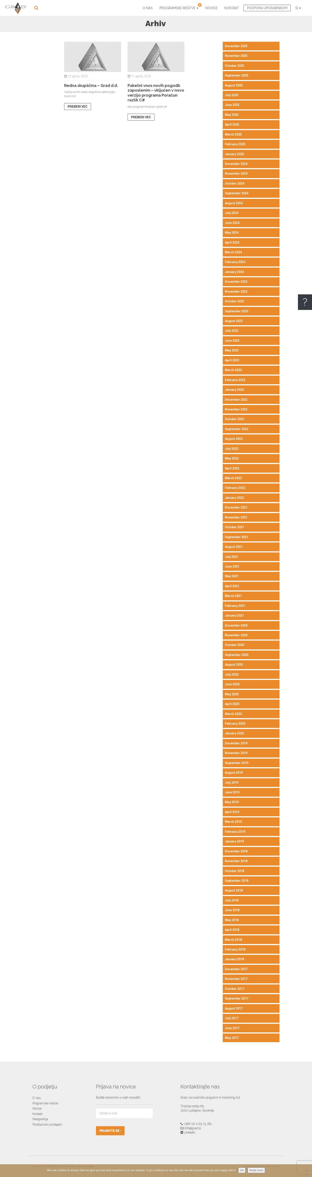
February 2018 (235, 949)
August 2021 (234, 547)
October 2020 (234, 645)
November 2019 (236, 753)
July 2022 (231, 448)
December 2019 (236, 743)
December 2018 (236, 851)
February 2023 (235, 380)
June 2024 (232, 223)
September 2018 (236, 880)
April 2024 (232, 242)
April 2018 (232, 929)
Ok (242, 1170)
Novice (211, 8)
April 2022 (232, 468)
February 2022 (235, 488)
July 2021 (231, 556)
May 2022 (232, 458)
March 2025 (233, 134)
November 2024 (236, 173)
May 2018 (232, 920)
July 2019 (231, 782)
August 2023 (234, 321)
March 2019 (233, 821)
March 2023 (233, 370)
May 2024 (232, 232)
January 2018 (234, 959)
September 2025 (236, 75)
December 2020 (236, 625)
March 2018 (233, 939)
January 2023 (234, 389)
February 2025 (235, 144)
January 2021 (234, 615)
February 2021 (235, 606)
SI (298, 8)
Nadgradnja (40, 1119)
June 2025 (232, 105)
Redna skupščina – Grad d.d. (91, 85)
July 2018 (231, 900)
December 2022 (236, 399)
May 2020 (232, 694)
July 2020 (231, 674)
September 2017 (236, 998)
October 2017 (234, 988)
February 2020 (235, 723)
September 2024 (236, 193)
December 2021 (236, 507)
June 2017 (232, 1028)
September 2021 (236, 537)
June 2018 (232, 910)
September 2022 (236, 429)
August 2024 (234, 203)
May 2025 (232, 114)
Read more (256, 1170)
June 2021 (232, 566)
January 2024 (234, 272)
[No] (306, 1171)
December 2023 (236, 281)
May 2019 (232, 802)
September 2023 (236, 311)
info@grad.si (192, 1128)
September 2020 (236, 655)
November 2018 (236, 861)
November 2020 (236, 635)
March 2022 (233, 478)
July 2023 (231, 330)
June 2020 (232, 684)
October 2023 (234, 301)
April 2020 (232, 704)
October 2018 (234, 871)
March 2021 (233, 596)
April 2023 (232, 360)
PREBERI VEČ (78, 106)
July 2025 (231, 95)
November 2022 (236, 409)
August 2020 (234, 664)
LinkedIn (189, 1132)
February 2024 (235, 262)
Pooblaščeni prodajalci (47, 1124)
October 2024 (234, 183)
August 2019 (234, 772)
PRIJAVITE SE (110, 1130)
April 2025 (232, 124)
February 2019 (235, 831)
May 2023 (232, 350)
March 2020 (233, 714)
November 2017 (236, 979)
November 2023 (236, 291)
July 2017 (231, 1018)
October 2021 (234, 527)
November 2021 (236, 517)
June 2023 (232, 340)
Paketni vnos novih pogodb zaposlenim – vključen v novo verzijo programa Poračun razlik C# (156, 92)
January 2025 (234, 154)
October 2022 (234, 419)
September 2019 (236, 763)
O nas (148, 8)
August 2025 (234, 85)
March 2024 (233, 252)
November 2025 (236, 55)
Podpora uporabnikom (267, 8)
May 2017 (232, 1038)
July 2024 (231, 213)
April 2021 (232, 586)
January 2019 (234, 841)
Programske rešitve (180, 7)
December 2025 (236, 46)
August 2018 (234, 890)
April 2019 (232, 812)
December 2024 (236, 164)
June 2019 (232, 792)
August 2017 (234, 1008)
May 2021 (232, 576)
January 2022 (234, 497)
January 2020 (234, 733)
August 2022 (234, 438)
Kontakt (231, 8)
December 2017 (236, 969)
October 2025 (234, 65)
